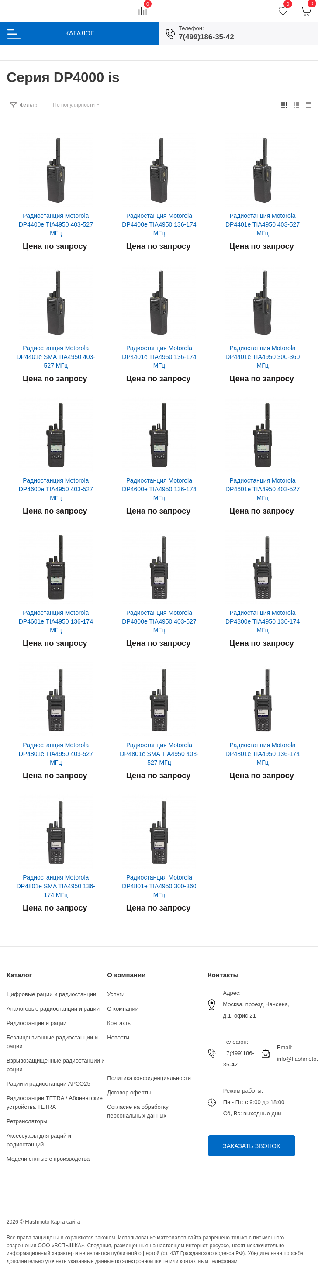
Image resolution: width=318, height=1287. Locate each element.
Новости (118, 1037)
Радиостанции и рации (36, 1023)
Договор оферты (129, 1092)
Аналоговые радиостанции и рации (53, 1008)
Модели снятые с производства (48, 1159)
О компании (126, 975)
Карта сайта (65, 1222)
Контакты (119, 1023)
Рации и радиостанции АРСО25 (48, 1083)
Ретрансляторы (27, 1121)
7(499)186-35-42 (206, 37)
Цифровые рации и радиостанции (51, 994)
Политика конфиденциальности (149, 1078)
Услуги (115, 994)
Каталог (19, 975)
